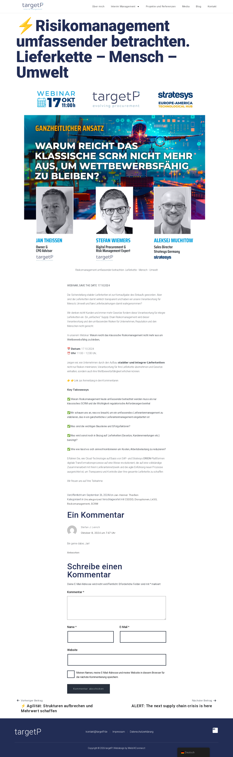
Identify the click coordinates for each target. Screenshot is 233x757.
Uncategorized (93, 499)
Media (186, 6)
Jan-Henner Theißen (126, 495)
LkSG (153, 499)
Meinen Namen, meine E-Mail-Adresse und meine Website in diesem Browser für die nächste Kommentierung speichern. (120, 675)
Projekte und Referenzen (161, 6)
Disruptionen (142, 499)
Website (72, 650)
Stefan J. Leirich (90, 527)
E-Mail (124, 627)
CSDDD (129, 499)
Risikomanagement (78, 503)
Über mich (98, 6)
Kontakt (212, 6)
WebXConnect (136, 748)
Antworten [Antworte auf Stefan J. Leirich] (73, 552)
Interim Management (125, 6)
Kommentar (75, 592)
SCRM (94, 503)
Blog (198, 6)
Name (71, 627)
